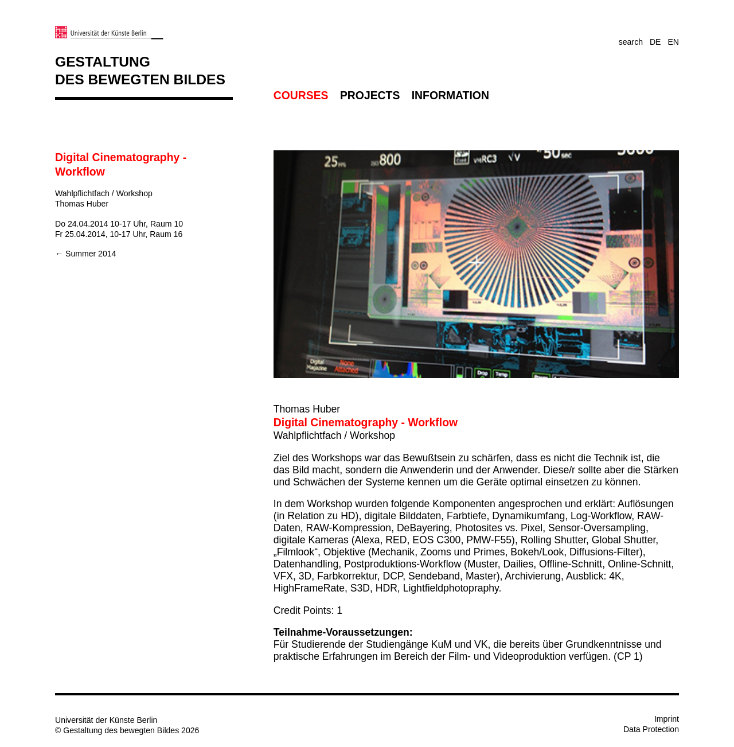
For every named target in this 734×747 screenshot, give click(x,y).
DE (655, 41)
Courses (301, 95)
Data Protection (651, 729)
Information (450, 95)
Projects (370, 95)
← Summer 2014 (85, 253)
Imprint (666, 718)
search (631, 41)
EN (673, 41)
